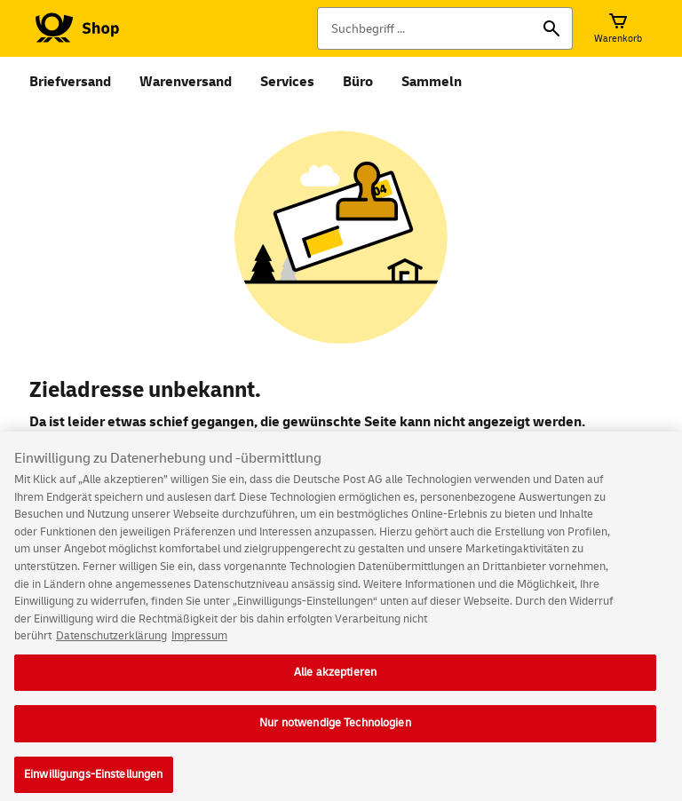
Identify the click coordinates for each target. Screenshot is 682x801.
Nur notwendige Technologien (335, 733)
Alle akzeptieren (335, 681)
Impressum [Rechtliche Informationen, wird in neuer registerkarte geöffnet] (199, 645)
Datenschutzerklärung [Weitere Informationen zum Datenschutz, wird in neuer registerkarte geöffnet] (111, 645)
